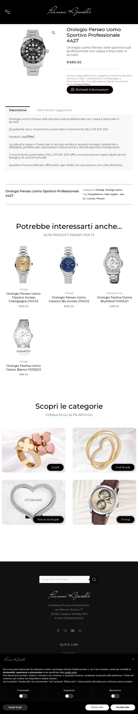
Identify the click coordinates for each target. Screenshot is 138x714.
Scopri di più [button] (15, 707)
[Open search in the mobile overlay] (69, 580)
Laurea (91, 212)
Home (71, 31)
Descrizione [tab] (18, 124)
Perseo (100, 212)
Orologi (81, 31)
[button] (53, 46)
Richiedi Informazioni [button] (92, 103)
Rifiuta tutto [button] (97, 707)
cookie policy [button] (71, 672)
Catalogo (69, 653)
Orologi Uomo (98, 31)
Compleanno (95, 208)
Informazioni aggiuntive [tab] (57, 124)
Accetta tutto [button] (122, 707)
